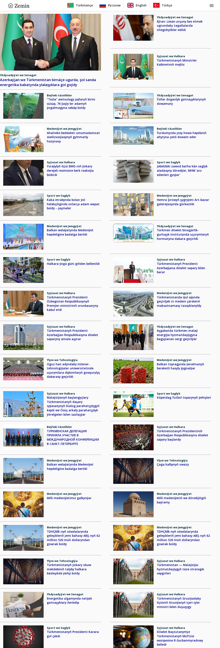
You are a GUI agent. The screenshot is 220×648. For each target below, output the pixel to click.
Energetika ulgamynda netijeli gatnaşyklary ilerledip (69, 600)
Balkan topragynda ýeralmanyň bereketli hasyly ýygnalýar (180, 366)
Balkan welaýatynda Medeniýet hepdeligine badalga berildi (70, 232)
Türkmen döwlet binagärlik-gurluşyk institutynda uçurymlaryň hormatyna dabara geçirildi (183, 234)
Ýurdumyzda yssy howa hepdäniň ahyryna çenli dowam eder (181, 135)
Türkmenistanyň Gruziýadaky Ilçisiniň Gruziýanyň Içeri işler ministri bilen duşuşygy (179, 602)
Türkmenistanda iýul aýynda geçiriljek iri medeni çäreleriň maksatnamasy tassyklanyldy (179, 301)
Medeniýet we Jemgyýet (64, 129)
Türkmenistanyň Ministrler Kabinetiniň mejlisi (177, 62)
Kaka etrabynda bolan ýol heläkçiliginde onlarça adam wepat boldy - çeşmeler (73, 204)
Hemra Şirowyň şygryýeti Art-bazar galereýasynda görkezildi (183, 202)
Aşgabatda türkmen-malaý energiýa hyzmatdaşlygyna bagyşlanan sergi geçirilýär (177, 335)
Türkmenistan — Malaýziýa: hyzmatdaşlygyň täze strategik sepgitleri (180, 569)
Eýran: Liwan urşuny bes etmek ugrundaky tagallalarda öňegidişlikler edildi (180, 25)
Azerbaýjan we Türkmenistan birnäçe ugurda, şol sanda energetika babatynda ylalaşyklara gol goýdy (48, 82)
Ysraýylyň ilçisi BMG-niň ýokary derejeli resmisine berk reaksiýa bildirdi (70, 170)
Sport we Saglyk (168, 162)
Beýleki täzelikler (59, 95)
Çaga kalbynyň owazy (173, 464)
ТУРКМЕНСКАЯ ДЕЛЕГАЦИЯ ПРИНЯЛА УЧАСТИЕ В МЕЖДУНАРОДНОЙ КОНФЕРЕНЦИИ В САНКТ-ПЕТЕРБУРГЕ (73, 437)
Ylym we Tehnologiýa (62, 360)
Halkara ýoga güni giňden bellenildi (73, 264)
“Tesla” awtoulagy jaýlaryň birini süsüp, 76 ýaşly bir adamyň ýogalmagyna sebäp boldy (71, 103)
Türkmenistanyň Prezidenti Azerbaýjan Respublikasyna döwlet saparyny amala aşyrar (72, 335)
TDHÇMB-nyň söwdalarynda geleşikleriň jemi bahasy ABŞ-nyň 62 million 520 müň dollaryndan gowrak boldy (73, 537)
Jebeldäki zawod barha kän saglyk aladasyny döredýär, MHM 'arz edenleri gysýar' (182, 170)
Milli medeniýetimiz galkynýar (69, 498)
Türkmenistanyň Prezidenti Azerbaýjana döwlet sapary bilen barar (181, 268)
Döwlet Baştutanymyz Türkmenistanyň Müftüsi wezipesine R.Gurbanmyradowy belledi (180, 638)
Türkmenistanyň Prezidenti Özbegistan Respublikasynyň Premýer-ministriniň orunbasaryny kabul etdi (72, 303)
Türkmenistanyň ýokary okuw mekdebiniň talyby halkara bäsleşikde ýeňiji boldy (69, 569)
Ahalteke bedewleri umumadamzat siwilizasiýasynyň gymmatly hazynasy (73, 137)
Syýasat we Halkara (171, 56)
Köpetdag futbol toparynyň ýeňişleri (184, 397)
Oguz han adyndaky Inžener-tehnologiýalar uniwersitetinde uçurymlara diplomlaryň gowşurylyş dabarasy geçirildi (73, 370)
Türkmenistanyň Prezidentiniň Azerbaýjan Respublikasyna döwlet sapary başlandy (182, 435)
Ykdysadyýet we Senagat (18, 75)
